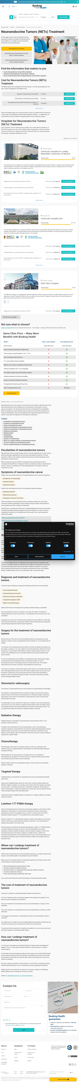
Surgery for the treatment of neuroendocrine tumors (18, 429)
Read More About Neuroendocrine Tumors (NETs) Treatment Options (16, 54)
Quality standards (32, 1049)
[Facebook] (70, 1064)
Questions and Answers (31, 1053)
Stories (16, 1057)
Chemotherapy (8, 435)
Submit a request (6, 327)
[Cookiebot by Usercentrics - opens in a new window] (67, 524)
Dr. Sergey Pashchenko (26, 975)
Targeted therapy (8, 436)
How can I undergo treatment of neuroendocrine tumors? (19, 444)
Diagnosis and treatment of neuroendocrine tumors (18, 427)
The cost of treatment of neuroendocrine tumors (17, 442)
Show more (39, 108)
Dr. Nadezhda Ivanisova (12, 975)
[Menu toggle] (3, 6)
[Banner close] (77, 2)
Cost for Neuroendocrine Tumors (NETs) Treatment (18, 72)
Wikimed (16, 1060)
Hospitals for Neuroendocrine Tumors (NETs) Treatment (19, 74)
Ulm (49, 215)
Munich (50, 148)
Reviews (30, 1060)
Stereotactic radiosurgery (10, 431)
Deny (16, 556)
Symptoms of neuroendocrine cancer (14, 423)
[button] (9, 6)
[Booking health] (39, 7)
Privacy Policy (21, 1025)
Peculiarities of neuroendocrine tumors (14, 421)
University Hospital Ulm (52, 218)
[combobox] (43, 17)
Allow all (62, 556)
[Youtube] (72, 1064)
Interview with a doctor (18, 1053)
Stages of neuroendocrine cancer (13, 425)
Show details (67, 551)
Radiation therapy (8, 433)
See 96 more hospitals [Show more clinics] (10, 317)
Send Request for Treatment (16, 48)
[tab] (26, 517)
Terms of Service (11, 1025)
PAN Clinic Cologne (50, 283)
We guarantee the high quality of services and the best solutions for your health (46, 2)
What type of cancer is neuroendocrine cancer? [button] (15, 520)
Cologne (50, 280)
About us (3, 1049)
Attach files (6, 1020)
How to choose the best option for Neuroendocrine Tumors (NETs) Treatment (25, 75)
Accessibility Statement (4, 1063)
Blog (15, 1049)
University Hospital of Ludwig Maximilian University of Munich (55, 152)
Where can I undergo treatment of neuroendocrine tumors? (20, 440)
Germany (45, 148)
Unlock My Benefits (11, 393)
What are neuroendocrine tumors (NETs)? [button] (13, 518)
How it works (31, 1057)
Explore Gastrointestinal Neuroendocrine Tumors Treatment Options (16, 61)
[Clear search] (36, 17)
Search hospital (63, 17)
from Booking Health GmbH (17, 401)
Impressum (4, 1059)
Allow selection (39, 556)
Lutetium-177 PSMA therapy (11, 438)
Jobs (2, 1052)
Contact (3, 1055)
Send (23, 1030)
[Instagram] (75, 1064)
